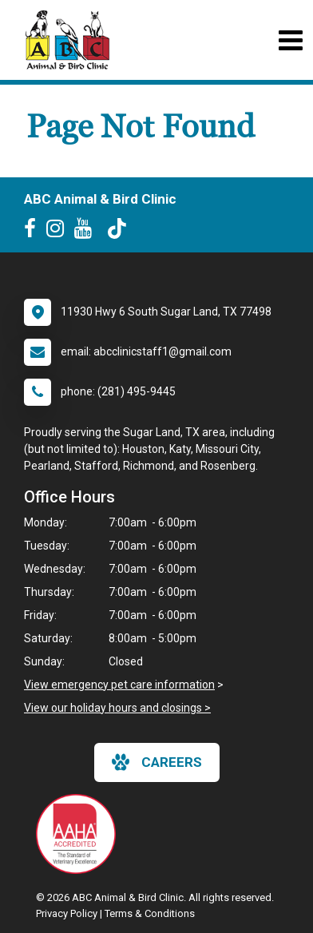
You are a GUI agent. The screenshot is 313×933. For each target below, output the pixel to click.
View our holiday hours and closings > (117, 707)
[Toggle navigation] (290, 40)
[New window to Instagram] (59, 231)
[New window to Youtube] (87, 231)
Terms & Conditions (150, 913)
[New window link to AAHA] (80, 834)
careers (157, 762)
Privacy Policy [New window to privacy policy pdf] (66, 913)
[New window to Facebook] (34, 231)
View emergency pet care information (119, 684)
